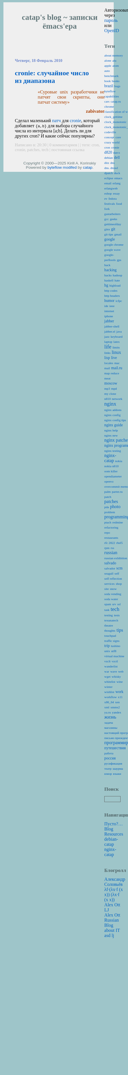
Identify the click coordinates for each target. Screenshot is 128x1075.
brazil (108, 86)
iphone (108, 316)
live (114, 358)
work (119, 692)
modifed (70, 167)
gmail (117, 234)
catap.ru (116, 101)
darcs (116, 152)
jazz (106, 336)
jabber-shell (111, 326)
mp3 (107, 388)
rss (112, 548)
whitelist (109, 681)
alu (114, 60)
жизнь (110, 717)
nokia (118, 461)
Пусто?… (113, 823)
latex (116, 341)
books (115, 81)
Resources (113, 834)
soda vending (112, 594)
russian (110, 552)
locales (108, 363)
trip (107, 646)
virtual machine (114, 656)
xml (106, 707)
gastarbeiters (112, 214)
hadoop (117, 275)
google (109, 239)
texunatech (111, 620)
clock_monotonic (115, 122)
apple (107, 65)
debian (108, 157)
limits (116, 347)
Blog (108, 828)
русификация (113, 763)
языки (117, 773)
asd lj (109, 935)
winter (108, 686)
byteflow (54, 167)
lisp (107, 358)
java (119, 331)
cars (106, 101)
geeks (113, 219)
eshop (108, 193)
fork (107, 208)
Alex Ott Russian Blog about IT (112, 923)
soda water (111, 599)
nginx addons (112, 410)
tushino (115, 646)
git (113, 229)
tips (120, 630)
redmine (117, 522)
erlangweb (111, 188)
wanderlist (111, 666)
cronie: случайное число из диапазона (52, 76)
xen (117, 702)
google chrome (113, 244)
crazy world (111, 142)
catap (87, 167)
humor (109, 301)
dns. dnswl (111, 168)
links (107, 352)
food (119, 203)
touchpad (110, 635)
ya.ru (107, 712)
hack (107, 265)
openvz (108, 481)
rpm (106, 548)
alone (107, 60)
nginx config (112, 415)
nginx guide (113, 425)
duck (117, 173)
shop (119, 583)
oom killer (110, 471)
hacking (110, 270)
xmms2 (115, 707)
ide (106, 306)
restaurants (111, 537)
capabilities (111, 96)
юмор (108, 773)
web (121, 671)
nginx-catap (110, 458)
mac (117, 363)
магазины (110, 727)
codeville (110, 132)
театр (107, 768)
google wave (112, 249)
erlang (117, 183)
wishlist (109, 692)
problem (109, 512)
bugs (117, 86)
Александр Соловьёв (114, 882)
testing (108, 615)
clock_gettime (113, 116)
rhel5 (119, 542)
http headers (112, 295)
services (109, 583)
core (118, 137)
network (117, 398)
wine (120, 681)
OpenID (111, 30)
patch (107, 496)
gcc (106, 219)
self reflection (113, 578)
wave (113, 671)
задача (108, 722)
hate (117, 280)
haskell (108, 280)
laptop (108, 341)
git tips (108, 234)
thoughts (109, 630)
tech (45, 149)
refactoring (111, 527)
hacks (107, 275)
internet (109, 311)
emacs (118, 178)
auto (107, 70)
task (106, 609)
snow (113, 588)
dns (112, 162)
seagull (108, 573)
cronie (75, 120)
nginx (110, 404)
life (107, 347)
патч (56, 120)
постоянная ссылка (68, 149)
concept (109, 137)
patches (33, 149)
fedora (113, 198)
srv (114, 604)
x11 (120, 697)
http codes (110, 290)
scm (119, 568)
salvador (109, 568)
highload (115, 285)
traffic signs (111, 640)
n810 (107, 398)
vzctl (115, 661)
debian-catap (111, 842)
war (106, 671)
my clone (110, 393)
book (107, 81)
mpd (114, 388)
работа (108, 753)
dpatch (108, 173)
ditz (106, 162)
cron (95, 145)
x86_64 (109, 702)
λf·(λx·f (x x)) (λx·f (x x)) (113, 894)
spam (107, 604)
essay (116, 193)
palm (107, 491)
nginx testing (112, 450)
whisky (116, 676)
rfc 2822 (109, 542)
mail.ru (116, 368)
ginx (107, 229)
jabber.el (109, 331)
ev (105, 198)
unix (107, 651)
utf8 (113, 651)
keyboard (117, 336)
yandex (116, 712)
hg (106, 285)
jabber (109, 321)
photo (115, 506)
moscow (110, 383)
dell (117, 157)
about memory (113, 55)
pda (106, 507)
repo (107, 532)
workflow (110, 697)
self (117, 573)
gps (119, 260)
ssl (119, 604)
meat (107, 378)
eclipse (108, 178)
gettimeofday (112, 224)
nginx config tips (115, 420)
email (107, 183)
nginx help (111, 430)
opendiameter (113, 476)
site (106, 588)
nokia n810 (111, 466)
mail (107, 368)
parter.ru (117, 491)
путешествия (115, 748)
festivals (109, 203)
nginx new (111, 435)
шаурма (118, 768)
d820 (108, 152)
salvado (110, 563)
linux (116, 352)
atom (115, 65)
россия (110, 758)
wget (107, 676)
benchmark (111, 76)
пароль (111, 20)
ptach (107, 522)
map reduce (111, 373)
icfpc (119, 300)
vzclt (107, 661)
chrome (109, 106)
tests (117, 615)
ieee (112, 306)
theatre (108, 625)
